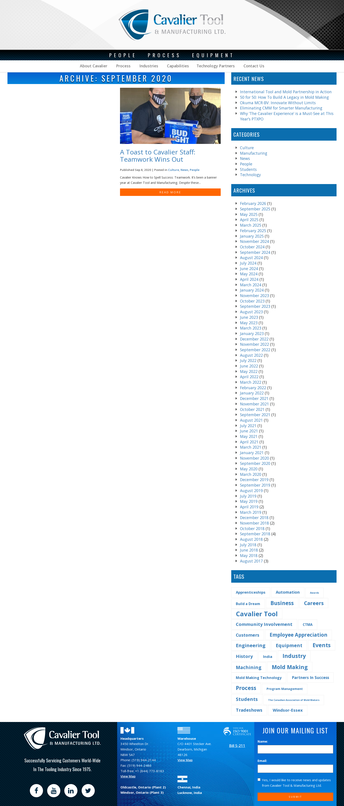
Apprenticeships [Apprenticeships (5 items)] (250, 592)
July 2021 (248, 425)
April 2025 (249, 219)
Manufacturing (253, 153)
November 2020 (254, 458)
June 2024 (249, 268)
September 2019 (255, 485)
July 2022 (248, 360)
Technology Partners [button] (216, 65)
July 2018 (248, 544)
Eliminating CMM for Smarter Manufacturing (281, 108)
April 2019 (249, 506)
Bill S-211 (237, 745)
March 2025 (250, 225)
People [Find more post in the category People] (194, 170)
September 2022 (255, 349)
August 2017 (251, 561)
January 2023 (252, 333)
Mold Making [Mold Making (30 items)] (290, 667)
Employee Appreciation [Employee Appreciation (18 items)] (298, 634)
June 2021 (249, 430)
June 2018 (249, 550)
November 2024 (254, 241)
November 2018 (254, 523)
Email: (262, 760)
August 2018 (251, 539)
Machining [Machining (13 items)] (249, 667)
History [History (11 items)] (244, 656)
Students (248, 169)
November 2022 (254, 344)
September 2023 (255, 306)
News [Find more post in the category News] (184, 170)
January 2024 (252, 290)
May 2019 (249, 501)
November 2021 (254, 404)
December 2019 (254, 479)
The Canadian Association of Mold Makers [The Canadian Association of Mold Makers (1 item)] (293, 700)
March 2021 (250, 447)
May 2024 (249, 273)
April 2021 (249, 441)
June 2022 (249, 366)
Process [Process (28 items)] (246, 687)
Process (123, 65)
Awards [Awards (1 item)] (314, 592)
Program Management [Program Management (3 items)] (285, 689)
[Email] (295, 769)
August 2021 (251, 420)
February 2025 (253, 230)
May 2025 (249, 214)
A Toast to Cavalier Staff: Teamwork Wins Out (157, 155)
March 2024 (250, 284)
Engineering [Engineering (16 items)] (250, 645)
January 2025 (252, 236)
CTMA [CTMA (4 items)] (308, 624)
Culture (247, 147)
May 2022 (249, 371)
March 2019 (250, 512)
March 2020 (250, 474)
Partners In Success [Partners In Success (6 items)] (310, 677)
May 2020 (249, 468)
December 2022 (254, 339)
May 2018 (249, 555)
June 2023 (249, 317)
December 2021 (254, 398)
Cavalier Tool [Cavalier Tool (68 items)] (257, 613)
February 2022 (253, 387)
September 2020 (255, 463)
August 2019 (251, 490)
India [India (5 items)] (267, 656)
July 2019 (248, 496)
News (245, 158)
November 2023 (254, 295)
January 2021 (252, 452)
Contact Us (253, 65)
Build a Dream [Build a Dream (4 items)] (248, 603)
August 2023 (251, 311)
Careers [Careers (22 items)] (314, 603)
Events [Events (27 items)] (322, 645)
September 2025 (255, 208)
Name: (263, 741)
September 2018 (255, 533)
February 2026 (253, 203)
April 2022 (249, 376)
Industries (148, 65)
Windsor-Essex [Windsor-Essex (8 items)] (288, 710)
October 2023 (252, 301)
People (246, 164)
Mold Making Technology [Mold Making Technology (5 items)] (258, 677)
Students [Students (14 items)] (247, 699)
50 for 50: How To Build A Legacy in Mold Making (284, 97)
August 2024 (251, 257)
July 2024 (248, 263)
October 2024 (252, 246)
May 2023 (249, 322)
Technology (250, 174)
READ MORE (170, 192)
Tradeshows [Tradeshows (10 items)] (249, 710)
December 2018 (254, 517)
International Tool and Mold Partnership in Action (286, 91)
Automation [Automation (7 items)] (288, 592)
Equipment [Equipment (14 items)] (289, 645)
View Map (128, 776)
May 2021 (249, 436)
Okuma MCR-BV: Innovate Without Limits (278, 102)
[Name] (295, 749)
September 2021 (255, 414)
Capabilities (177, 65)
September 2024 (255, 252)
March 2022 (250, 382)
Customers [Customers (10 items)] (247, 635)
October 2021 (252, 409)
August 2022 (251, 355)
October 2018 (252, 528)
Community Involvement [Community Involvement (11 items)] (264, 624)
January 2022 (252, 393)
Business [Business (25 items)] (282, 603)
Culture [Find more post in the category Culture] (173, 170)
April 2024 (249, 279)
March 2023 (250, 328)
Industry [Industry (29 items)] (294, 655)
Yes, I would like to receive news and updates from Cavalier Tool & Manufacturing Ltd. (294, 783)
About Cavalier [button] (93, 65)
